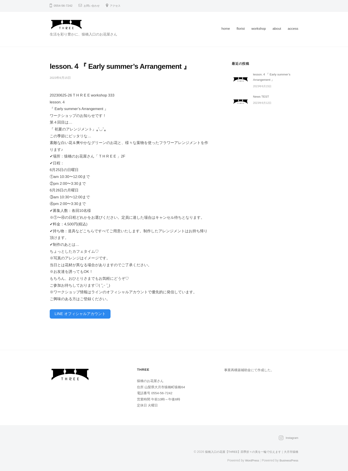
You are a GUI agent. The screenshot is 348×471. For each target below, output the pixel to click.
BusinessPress (288, 458)
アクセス (119, 5)
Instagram (291, 436)
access (293, 28)
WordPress (249, 458)
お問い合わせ (93, 5)
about (277, 28)
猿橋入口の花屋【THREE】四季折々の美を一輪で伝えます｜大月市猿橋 (247, 449)
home (225, 28)
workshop (258, 28)
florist (241, 28)
